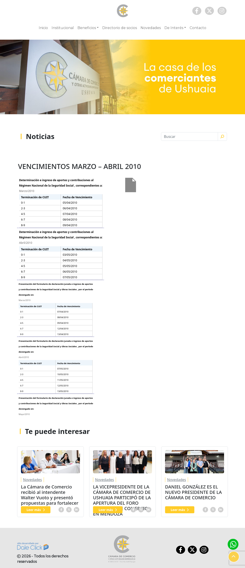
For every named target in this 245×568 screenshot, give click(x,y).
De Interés (173, 28)
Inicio (43, 28)
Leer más (36, 510)
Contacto (198, 28)
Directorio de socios (119, 28)
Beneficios (86, 28)
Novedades (151, 28)
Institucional (63, 28)
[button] (233, 556)
